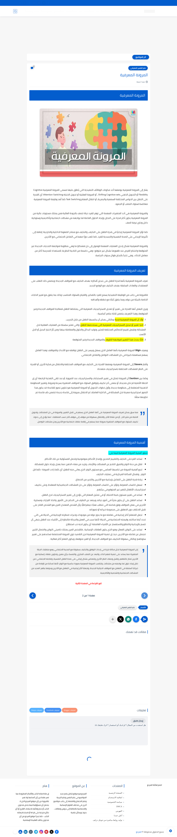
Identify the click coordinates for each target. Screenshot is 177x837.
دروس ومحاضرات (31, 11)
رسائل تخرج (59, 11)
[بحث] (15, 11)
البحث (126, 3)
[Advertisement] (88, 35)
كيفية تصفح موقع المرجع (141, 3)
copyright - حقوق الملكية (82, 3)
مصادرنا (118, 3)
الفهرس (119, 811)
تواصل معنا (158, 3)
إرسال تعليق (138, 721)
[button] (136, 619)
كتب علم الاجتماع (91, 11)
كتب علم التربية (108, 11)
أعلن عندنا (118, 816)
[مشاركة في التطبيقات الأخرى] (112, 619)
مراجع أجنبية (46, 11)
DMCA (119, 806)
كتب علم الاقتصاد (74, 11)
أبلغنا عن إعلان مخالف (103, 3)
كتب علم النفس (124, 11)
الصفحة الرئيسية (115, 793)
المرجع (139, 832)
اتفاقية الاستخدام (115, 797)
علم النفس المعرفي (138, 68)
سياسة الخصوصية (114, 802)
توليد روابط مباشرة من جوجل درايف (107, 820)
